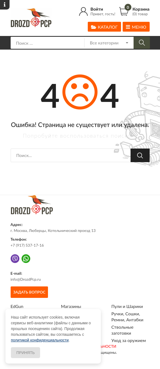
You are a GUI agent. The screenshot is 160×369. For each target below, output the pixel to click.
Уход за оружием (128, 340)
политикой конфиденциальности (40, 340)
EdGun (17, 306)
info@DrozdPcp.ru (26, 279)
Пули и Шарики (127, 306)
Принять (25, 352)
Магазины (71, 306)
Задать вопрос (29, 292)
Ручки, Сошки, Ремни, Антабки (127, 316)
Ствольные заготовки (122, 329)
